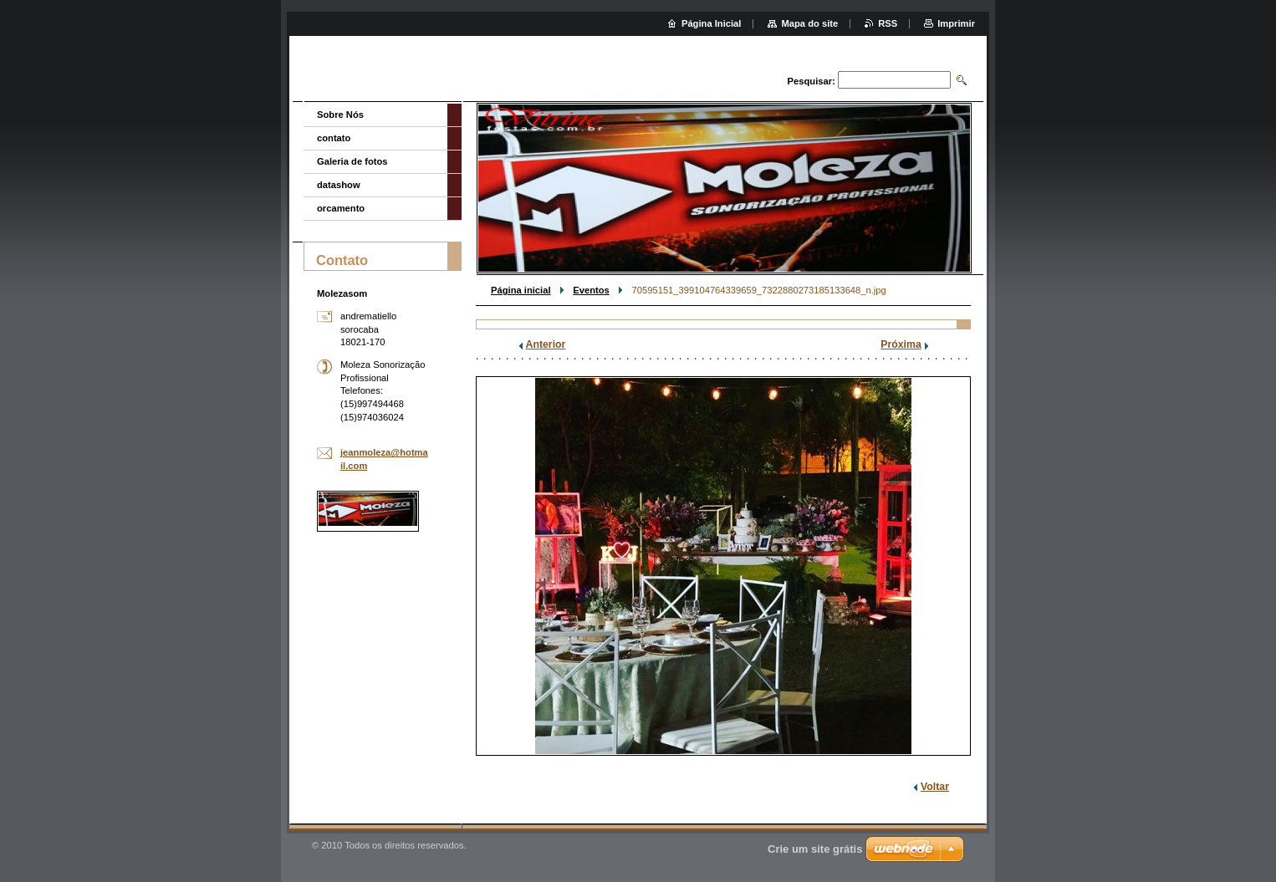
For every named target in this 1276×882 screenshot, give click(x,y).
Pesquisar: (811, 81)
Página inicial (521, 290)
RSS (887, 23)
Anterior (546, 344)
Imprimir (956, 23)
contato (333, 138)
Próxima (900, 344)
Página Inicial (711, 23)
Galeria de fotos (352, 161)
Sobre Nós (340, 115)
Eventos (591, 290)
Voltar (935, 787)
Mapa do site (809, 23)
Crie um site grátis (815, 849)
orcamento (341, 208)
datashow (338, 185)
